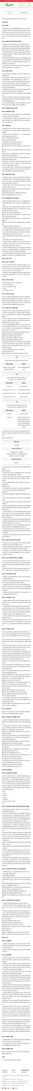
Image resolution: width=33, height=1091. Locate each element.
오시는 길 (14, 1072)
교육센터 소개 (5, 1070)
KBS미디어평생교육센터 (9, 1)
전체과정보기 (24, 1072)
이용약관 (9, 12)
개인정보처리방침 (24, 12)
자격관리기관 (5, 1072)
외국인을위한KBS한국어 (24, 1)
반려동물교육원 (16, 1)
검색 (29, 5)
